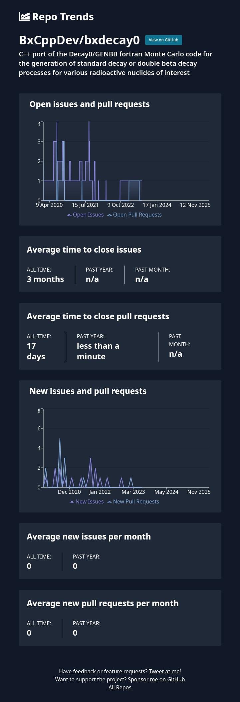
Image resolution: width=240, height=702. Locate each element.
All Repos (120, 687)
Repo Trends (56, 17)
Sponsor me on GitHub (156, 679)
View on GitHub (163, 40)
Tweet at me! (165, 671)
